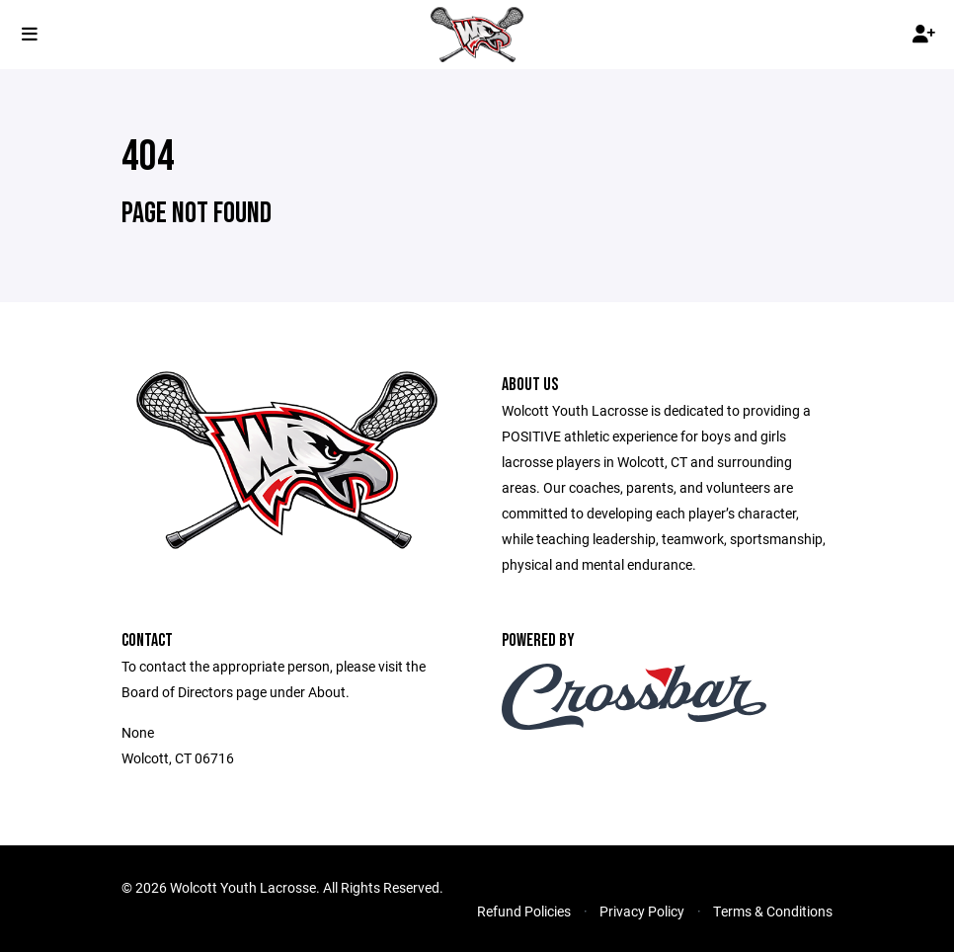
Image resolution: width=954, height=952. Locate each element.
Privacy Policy (641, 911)
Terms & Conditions (773, 911)
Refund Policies (524, 911)
